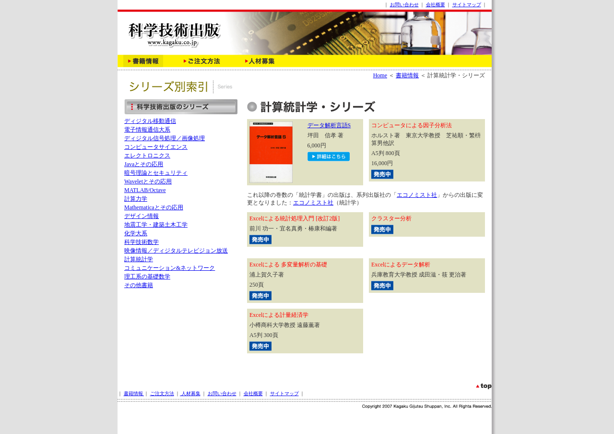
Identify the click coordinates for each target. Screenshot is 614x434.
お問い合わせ (404, 4)
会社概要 (435, 4)
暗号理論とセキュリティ (156, 172)
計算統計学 (138, 259)
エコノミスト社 (417, 195)
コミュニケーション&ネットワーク (169, 268)
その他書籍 (138, 285)
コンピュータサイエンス (156, 147)
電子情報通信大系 (147, 129)
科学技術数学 (141, 242)
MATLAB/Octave (145, 190)
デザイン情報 (141, 216)
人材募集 (190, 393)
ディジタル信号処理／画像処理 (164, 138)
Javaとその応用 (143, 164)
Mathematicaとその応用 (153, 207)
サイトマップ (466, 4)
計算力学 (135, 198)
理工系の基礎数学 (147, 276)
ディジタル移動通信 (150, 121)
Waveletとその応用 (148, 181)
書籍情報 (407, 75)
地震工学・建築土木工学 (156, 224)
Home (380, 75)
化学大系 (135, 233)
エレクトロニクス (147, 155)
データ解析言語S (329, 125)
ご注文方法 (162, 393)
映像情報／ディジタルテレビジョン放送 (176, 250)
